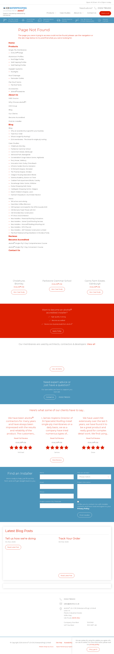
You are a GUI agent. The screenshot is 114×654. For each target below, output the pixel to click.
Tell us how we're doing (19, 201)
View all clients (57, 369)
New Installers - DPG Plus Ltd (21, 227)
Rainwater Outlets (17, 78)
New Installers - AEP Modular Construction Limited (28, 230)
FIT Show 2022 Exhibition (20, 215)
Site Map (59, 642)
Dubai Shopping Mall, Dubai (21, 186)
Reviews (13, 236)
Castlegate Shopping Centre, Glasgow (24, 189)
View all (91, 344)
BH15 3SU (76, 618)
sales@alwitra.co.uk (71, 604)
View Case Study (19, 292)
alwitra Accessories (18, 91)
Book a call (105, 13)
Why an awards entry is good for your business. (27, 131)
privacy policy (94, 644)
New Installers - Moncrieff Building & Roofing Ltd (27, 224)
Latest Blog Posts (19, 531)
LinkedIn (67, 631)
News (11, 198)
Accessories (13, 89)
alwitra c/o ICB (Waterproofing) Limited (15, 9)
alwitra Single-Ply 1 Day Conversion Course (26, 247)
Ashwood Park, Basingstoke (20, 154)
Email (42, 482)
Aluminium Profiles (16, 56)
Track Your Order (17, 134)
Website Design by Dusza (46, 646)
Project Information (84, 482)
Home (42, 12)
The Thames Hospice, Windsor (21, 172)
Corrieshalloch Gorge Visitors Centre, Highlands (27, 157)
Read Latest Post (13, 547)
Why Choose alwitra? (17, 102)
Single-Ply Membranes (17, 50)
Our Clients (13, 113)
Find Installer (85, 515)
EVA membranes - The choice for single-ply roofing (28, 139)
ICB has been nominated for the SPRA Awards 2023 (29, 207)
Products (50, 13)
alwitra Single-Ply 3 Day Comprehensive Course (28, 243)
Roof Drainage (14, 75)
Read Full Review (21, 438)
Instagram (79, 631)
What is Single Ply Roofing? (20, 136)
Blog (10, 110)
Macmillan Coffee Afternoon (21, 204)
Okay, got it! (93, 649)
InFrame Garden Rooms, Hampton (23, 166)
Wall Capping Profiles (18, 62)
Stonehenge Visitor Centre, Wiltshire (23, 183)
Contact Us (91, 13)
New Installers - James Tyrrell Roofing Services (27, 221)
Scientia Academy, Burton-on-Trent (23, 177)
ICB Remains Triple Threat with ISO (23, 210)
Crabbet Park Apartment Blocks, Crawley (25, 180)
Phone (42, 492)
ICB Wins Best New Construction (22, 213)
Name (42, 473)
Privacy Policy (83, 509)
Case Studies (65, 13)
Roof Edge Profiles (17, 59)
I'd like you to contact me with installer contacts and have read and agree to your (94, 506)
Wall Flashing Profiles (18, 65)
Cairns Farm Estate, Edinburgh (22, 152)
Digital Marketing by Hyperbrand (65, 646)
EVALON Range (17, 53)
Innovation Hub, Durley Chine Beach (23, 163)
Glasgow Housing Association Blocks (23, 175)
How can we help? (83, 473)
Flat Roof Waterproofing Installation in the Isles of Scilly (30, 233)
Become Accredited (17, 117)
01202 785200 (104, 8)
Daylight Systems (15, 69)
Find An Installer (15, 121)
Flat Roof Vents (15, 82)
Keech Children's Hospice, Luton (22, 192)
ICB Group (13, 106)
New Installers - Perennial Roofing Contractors (27, 218)
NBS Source (13, 98)
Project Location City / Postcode (50, 501)
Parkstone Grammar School (21, 149)
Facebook (73, 631)
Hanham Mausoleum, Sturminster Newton (26, 195)
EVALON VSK (19, 287)
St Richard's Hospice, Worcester (22, 169)
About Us (77, 13)
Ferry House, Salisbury (18, 160)
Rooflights (14, 72)
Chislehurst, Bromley (18, 146)
